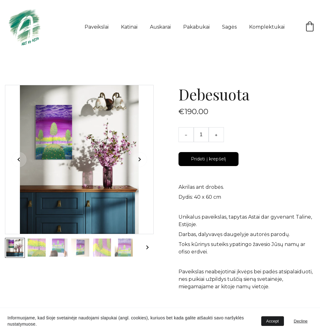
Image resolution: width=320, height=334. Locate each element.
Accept (272, 321)
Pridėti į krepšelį (208, 159)
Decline (301, 321)
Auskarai (160, 27)
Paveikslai (97, 27)
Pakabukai (196, 27)
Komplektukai (267, 27)
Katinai (129, 27)
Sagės (229, 27)
